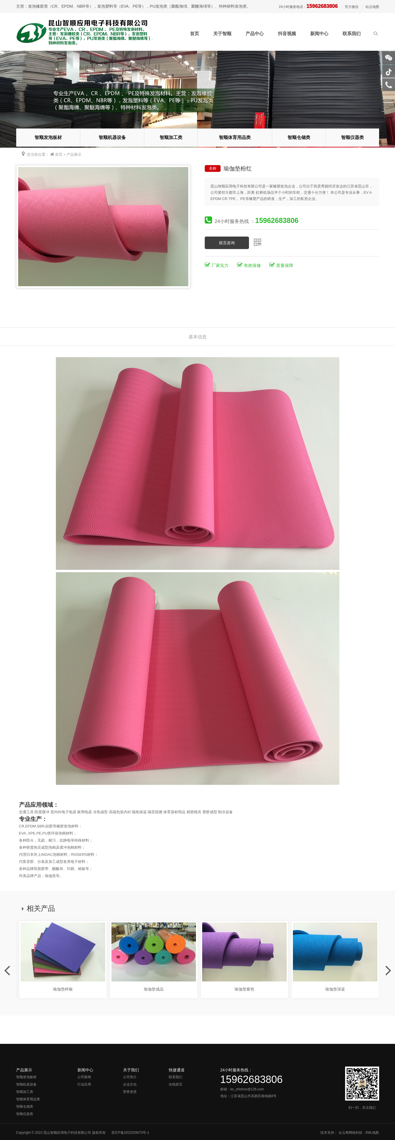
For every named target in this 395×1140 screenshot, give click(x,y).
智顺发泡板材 (48, 137)
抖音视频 (287, 33)
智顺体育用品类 (235, 137)
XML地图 (372, 1133)
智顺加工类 (171, 137)
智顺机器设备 (112, 137)
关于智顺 (222, 33)
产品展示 (74, 154)
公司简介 (130, 1077)
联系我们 (352, 33)
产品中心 (255, 33)
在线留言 (175, 1084)
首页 (194, 33)
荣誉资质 (130, 1092)
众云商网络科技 (350, 1133)
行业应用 (84, 1084)
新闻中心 (319, 33)
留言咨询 (227, 243)
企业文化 (130, 1084)
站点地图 (372, 7)
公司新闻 (84, 1077)
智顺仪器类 (352, 137)
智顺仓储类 (299, 137)
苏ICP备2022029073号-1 (130, 1133)
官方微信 (351, 7)
